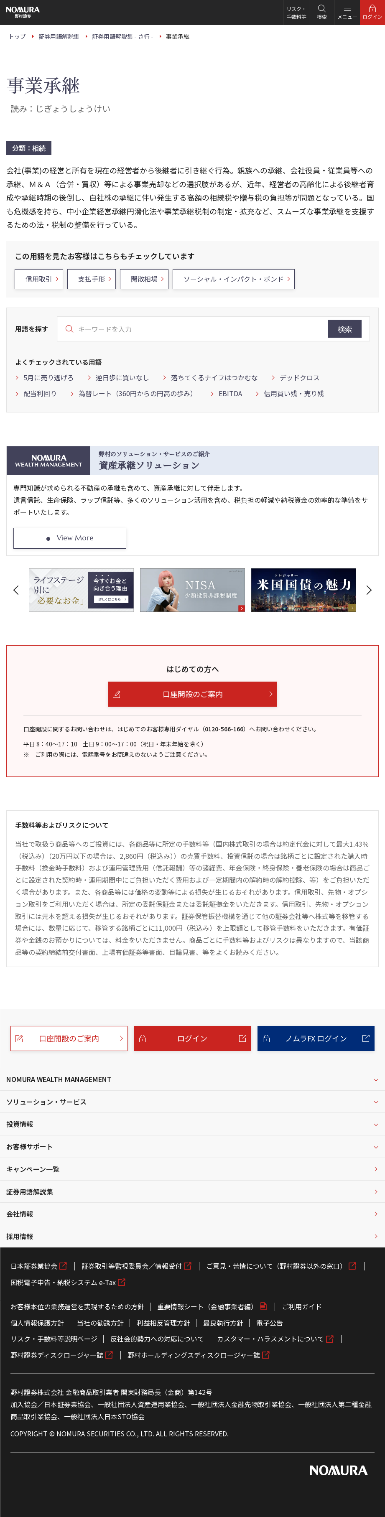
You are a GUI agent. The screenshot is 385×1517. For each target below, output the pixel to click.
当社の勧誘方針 (100, 1323)
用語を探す (31, 328)
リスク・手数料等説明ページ (53, 1339)
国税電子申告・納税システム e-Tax (63, 1282)
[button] (17, 590)
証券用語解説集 (29, 1191)
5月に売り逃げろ (48, 377)
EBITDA (230, 393)
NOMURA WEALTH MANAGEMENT (59, 1079)
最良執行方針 (223, 1323)
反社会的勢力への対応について (157, 1339)
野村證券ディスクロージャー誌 (56, 1355)
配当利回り (40, 393)
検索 (344, 328)
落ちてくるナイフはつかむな (214, 377)
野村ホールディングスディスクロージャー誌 (193, 1355)
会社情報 (19, 1214)
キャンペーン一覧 (32, 1169)
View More (75, 537)
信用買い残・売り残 (294, 393)
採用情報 (19, 1236)
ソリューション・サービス (46, 1102)
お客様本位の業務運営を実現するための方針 (77, 1306)
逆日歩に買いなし (122, 377)
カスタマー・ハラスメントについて (270, 1339)
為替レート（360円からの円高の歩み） (138, 393)
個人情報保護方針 (37, 1323)
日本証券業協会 (33, 1266)
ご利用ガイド (302, 1306)
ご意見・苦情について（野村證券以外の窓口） (276, 1266)
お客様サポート (29, 1146)
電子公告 (269, 1323)
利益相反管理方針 (163, 1323)
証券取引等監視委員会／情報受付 (132, 1266)
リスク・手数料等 (296, 12)
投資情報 (19, 1124)
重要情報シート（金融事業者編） (207, 1306)
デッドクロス (300, 377)
